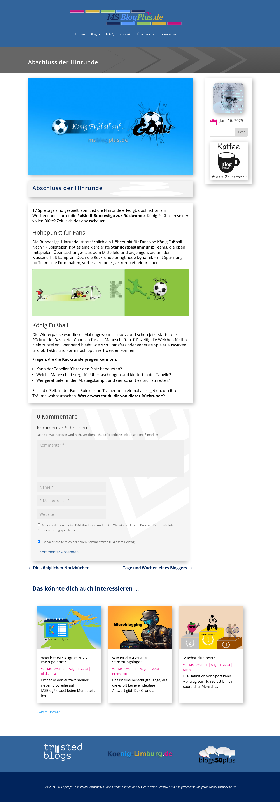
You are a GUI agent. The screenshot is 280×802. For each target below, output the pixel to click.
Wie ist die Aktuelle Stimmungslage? (129, 659)
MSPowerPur (56, 668)
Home (80, 34)
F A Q (110, 34)
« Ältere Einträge (48, 712)
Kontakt (125, 34)
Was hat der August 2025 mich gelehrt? (64, 659)
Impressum (168, 34)
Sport (187, 670)
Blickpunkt (48, 673)
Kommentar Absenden (59, 551)
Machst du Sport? (199, 658)
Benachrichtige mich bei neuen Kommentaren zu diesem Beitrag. (89, 542)
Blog (93, 34)
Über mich (145, 34)
